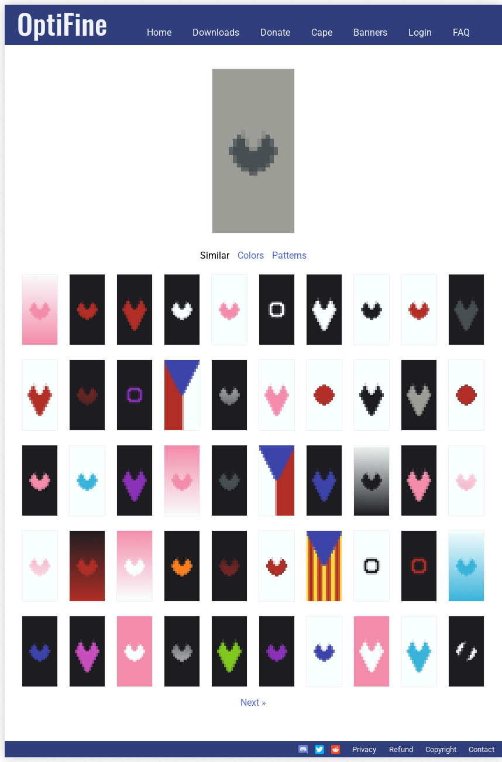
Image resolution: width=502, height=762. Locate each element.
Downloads (215, 32)
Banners (370, 32)
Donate (275, 32)
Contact (481, 749)
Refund (401, 749)
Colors (251, 255)
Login (420, 32)
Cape (321, 32)
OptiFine (62, 23)
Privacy (364, 749)
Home (159, 32)
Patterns (289, 255)
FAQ (461, 32)
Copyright (440, 749)
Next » (253, 702)
